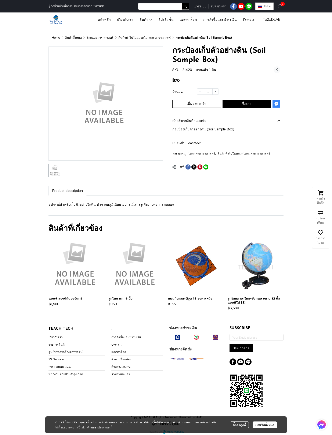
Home (56, 37)
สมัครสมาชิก (219, 6)
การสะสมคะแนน (59, 366)
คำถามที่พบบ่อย (121, 359)
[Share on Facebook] (188, 167)
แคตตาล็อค (118, 352)
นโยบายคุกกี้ (104, 427)
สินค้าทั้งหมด (73, 37)
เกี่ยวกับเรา (55, 337)
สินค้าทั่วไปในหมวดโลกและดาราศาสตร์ (144, 37)
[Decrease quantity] (200, 91)
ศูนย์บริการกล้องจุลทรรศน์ (65, 352)
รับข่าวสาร (241, 348)
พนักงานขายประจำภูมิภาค (65, 374)
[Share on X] (193, 167)
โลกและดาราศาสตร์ (100, 37)
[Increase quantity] (216, 91)
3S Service (56, 359)
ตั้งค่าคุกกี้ (239, 425)
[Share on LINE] (205, 167)
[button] (163, 6)
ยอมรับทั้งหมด (264, 425)
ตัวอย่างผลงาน (120, 366)
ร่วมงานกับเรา (120, 374)
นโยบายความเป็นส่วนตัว (76, 427)
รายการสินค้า (57, 344)
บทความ (116, 344)
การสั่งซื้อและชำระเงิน (126, 337)
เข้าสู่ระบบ (200, 6)
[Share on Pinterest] (199, 167)
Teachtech (194, 143)
